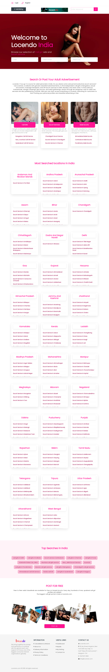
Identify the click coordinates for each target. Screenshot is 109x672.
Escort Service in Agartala (51, 485)
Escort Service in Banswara (22, 464)
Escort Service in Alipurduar (52, 518)
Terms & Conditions (41, 655)
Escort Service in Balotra (21, 461)
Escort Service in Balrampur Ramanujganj (22, 254)
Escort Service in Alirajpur (21, 366)
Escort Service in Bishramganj (52, 495)
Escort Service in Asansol (51, 525)
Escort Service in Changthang (82, 333)
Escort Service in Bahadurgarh (82, 275)
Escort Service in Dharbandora (23, 284)
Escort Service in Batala (80, 431)
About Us (37, 647)
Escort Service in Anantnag (51, 305)
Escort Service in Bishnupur (81, 363)
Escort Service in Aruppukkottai (83, 461)
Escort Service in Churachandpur (83, 370)
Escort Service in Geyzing (51, 458)
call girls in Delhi (18, 558)
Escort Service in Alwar (20, 458)
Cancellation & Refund (42, 644)
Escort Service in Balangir (21, 427)
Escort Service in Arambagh (52, 522)
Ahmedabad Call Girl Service (29, 572)
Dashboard (60, 644)
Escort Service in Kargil (80, 340)
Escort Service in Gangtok (51, 454)
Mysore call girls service (43, 567)
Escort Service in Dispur (20, 215)
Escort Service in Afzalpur (21, 333)
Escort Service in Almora (21, 515)
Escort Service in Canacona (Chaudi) (22, 280)
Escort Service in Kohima (81, 404)
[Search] (96, 9)
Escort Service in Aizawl (50, 393)
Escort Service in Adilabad (21, 485)
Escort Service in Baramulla (52, 311)
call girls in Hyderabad (65, 572)
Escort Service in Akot (50, 370)
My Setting (60, 649)
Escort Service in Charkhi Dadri (82, 282)
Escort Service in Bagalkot (21, 343)
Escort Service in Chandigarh (82, 211)
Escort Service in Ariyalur (80, 458)
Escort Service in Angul (20, 424)
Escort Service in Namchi (51, 464)
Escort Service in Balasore (21, 431)
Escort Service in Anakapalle (52, 188)
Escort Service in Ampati (80, 302)
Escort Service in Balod (20, 245)
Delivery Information (41, 649)
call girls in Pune (90, 558)
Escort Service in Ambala (81, 272)
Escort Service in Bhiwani (81, 279)
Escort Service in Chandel (81, 366)
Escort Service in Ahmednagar (53, 363)
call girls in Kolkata (34, 558)
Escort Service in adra (50, 515)
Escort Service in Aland (20, 336)
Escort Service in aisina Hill (81, 245)
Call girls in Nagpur (83, 572)
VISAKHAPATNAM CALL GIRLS (28, 562)
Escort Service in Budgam (51, 315)
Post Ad (54, 626)
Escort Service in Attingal (51, 340)
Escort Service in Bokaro (80, 309)
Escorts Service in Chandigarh (55, 140)
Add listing (18, 9)
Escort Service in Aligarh (80, 491)
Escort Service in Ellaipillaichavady (54, 427)
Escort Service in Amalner (51, 373)
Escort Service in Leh (79, 343)
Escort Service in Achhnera (81, 485)
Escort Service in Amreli (50, 275)
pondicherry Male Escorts (83, 143)
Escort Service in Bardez (21, 272)
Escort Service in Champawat (22, 525)
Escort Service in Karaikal (51, 434)
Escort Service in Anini (80, 184)
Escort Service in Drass (80, 336)
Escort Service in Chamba (21, 306)
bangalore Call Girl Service (24, 136)
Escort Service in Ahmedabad (52, 272)
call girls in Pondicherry (23, 567)
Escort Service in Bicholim (21, 275)
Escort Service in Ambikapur (22, 242)
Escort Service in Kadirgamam (53, 431)
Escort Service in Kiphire (80, 400)
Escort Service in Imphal (80, 373)
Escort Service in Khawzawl (51, 404)
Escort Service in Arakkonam (82, 454)
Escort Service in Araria (50, 211)
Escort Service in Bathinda (81, 434)
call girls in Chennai (74, 558)
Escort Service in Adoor (50, 333)
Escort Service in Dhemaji (21, 211)
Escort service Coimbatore (54, 558)
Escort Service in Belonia (51, 491)
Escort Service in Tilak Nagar (82, 242)
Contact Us (60, 652)
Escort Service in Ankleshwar (52, 282)
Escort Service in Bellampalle (22, 491)
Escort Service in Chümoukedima (83, 393)
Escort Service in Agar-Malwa (22, 363)
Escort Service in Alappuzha (52, 336)
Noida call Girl (48, 572)
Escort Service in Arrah (50, 215)
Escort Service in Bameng (81, 191)
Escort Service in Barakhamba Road (82, 249)
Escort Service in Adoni (50, 181)
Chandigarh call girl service (84, 567)
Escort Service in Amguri (21, 218)
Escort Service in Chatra (80, 313)
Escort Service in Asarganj (51, 221)
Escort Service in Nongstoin (22, 393)
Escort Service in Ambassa (51, 488)
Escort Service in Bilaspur (21, 302)
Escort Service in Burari (80, 254)
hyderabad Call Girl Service (24, 143)
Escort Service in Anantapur (52, 191)
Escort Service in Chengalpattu (83, 464)
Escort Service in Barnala (81, 427)
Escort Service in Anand (50, 279)
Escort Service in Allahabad (81, 495)
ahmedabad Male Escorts (83, 136)
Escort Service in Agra (80, 488)
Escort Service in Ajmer (20, 454)
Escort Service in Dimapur (81, 397)
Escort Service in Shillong (21, 397)
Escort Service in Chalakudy (52, 343)
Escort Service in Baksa (20, 221)
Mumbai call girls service (50, 562)
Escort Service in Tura (20, 400)
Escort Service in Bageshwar (22, 518)
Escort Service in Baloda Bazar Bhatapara (23, 249)
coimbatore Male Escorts (83, 140)
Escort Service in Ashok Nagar (22, 373)
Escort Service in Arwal (50, 218)
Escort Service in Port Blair (21, 183)
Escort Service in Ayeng (80, 188)
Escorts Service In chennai (54, 143)
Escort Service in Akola (50, 366)
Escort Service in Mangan (51, 461)
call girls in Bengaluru (63, 567)
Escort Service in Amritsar (81, 424)
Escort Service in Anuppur (21, 370)
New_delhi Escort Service (71, 562)
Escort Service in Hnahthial (51, 400)
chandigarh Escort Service (54, 136)
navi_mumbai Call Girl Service (25, 140)
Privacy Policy (38, 652)
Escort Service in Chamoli (21, 522)
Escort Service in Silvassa (51, 244)
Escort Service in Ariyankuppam (53, 424)
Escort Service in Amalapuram (53, 184)
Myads (58, 647)
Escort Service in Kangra (21, 313)
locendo (87, 562)
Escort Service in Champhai (52, 397)
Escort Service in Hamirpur (21, 309)
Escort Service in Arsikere (21, 340)
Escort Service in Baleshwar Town (24, 434)
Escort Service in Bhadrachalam (23, 495)
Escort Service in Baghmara (82, 306)
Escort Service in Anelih (80, 181)
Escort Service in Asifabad (21, 488)
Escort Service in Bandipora (52, 308)
